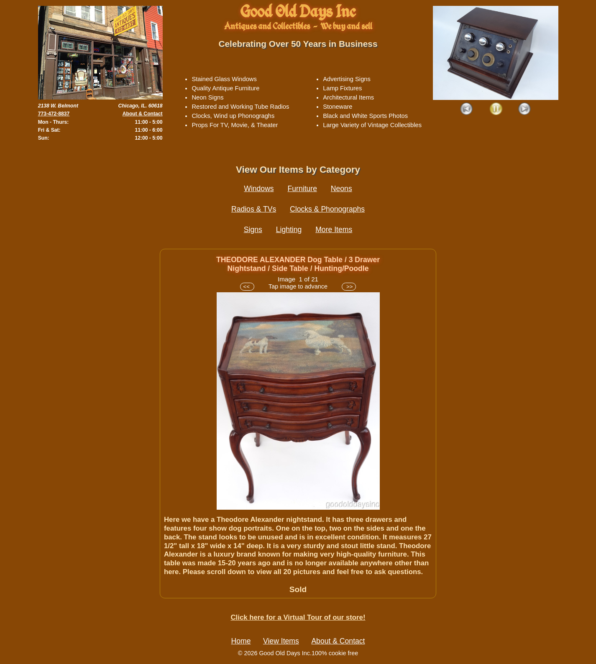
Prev (467, 109)
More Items (333, 229)
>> (349, 286)
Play (496, 109)
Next (525, 109)
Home (241, 641)
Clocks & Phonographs (327, 209)
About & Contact (143, 114)
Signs (253, 229)
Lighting (289, 229)
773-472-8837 (54, 114)
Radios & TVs (253, 209)
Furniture (302, 188)
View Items (281, 641)
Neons (341, 188)
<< (247, 286)
